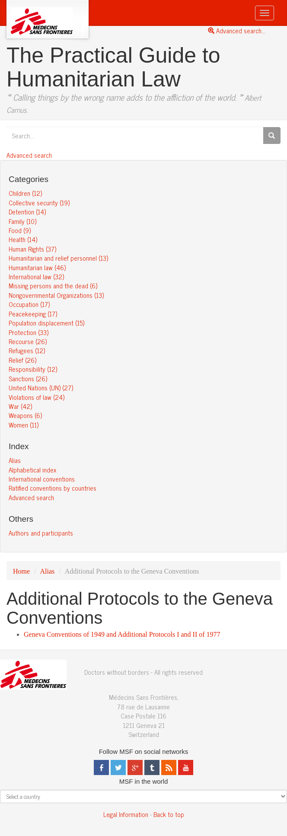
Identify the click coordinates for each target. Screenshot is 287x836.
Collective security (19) (39, 202)
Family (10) (22, 221)
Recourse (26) (28, 341)
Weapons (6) (25, 415)
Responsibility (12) (33, 369)
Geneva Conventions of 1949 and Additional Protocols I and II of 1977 (122, 634)
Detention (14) (27, 211)
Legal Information (125, 814)
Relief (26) (22, 359)
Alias (15, 460)
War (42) (20, 406)
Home (21, 571)
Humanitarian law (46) (37, 267)
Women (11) (23, 424)
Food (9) (20, 230)
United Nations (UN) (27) (41, 387)
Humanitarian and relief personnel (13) (58, 257)
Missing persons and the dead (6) (53, 285)
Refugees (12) (27, 350)
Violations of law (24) (36, 397)
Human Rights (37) (32, 248)
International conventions (42, 478)
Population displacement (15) (46, 322)
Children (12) (25, 193)
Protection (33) (28, 332)
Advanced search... (236, 30)
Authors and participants (41, 532)
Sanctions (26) (28, 378)
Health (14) (23, 239)
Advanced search (29, 155)
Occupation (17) (29, 304)
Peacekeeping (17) (33, 313)
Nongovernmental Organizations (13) (56, 295)
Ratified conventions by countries (52, 487)
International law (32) (36, 276)
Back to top (168, 814)
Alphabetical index (32, 469)
